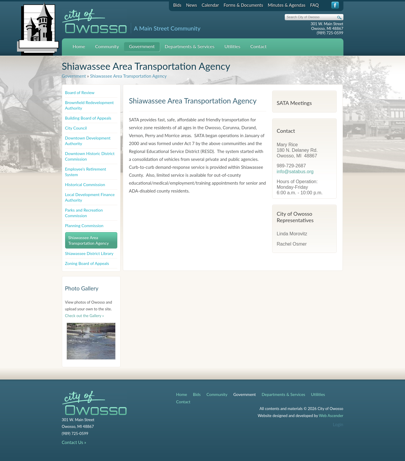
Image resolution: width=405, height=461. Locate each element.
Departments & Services (190, 46)
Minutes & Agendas (286, 5)
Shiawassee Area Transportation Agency (128, 76)
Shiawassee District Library (89, 253)
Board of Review (80, 92)
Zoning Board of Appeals (87, 263)
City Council (76, 127)
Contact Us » (74, 442)
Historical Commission (85, 184)
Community (107, 46)
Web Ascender (331, 415)
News (191, 5)
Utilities (232, 46)
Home (79, 46)
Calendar (210, 5)
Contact (258, 46)
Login (338, 424)
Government (142, 46)
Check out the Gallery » (84, 315)
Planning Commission (84, 225)
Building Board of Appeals (88, 117)
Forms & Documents (243, 5)
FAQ (314, 5)
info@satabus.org (295, 171)
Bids (177, 5)
